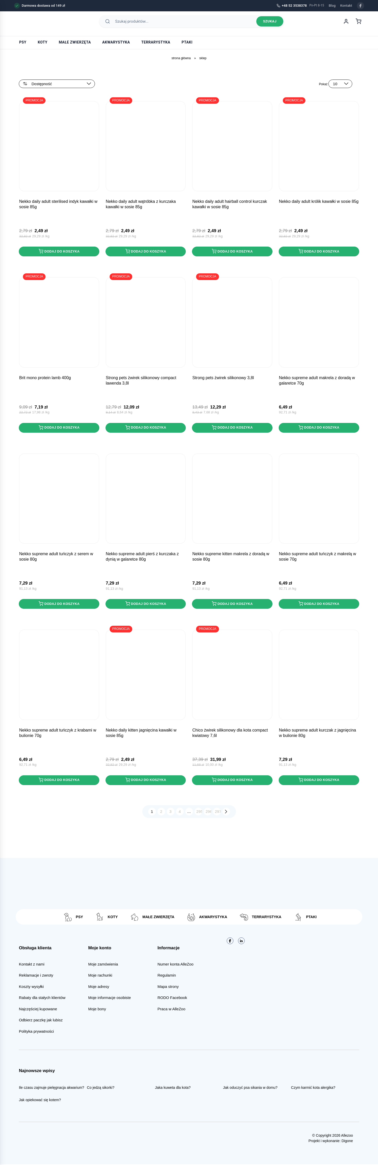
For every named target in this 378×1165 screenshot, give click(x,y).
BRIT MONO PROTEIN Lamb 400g (45, 378)
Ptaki (187, 42)
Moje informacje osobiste (109, 998)
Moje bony (97, 1009)
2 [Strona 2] (161, 812)
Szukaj (269, 24)
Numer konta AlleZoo (175, 965)
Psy (23, 42)
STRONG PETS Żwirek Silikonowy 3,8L (223, 378)
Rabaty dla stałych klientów (42, 998)
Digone (347, 1142)
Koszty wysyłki (31, 987)
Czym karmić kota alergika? (313, 1088)
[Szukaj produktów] (185, 24)
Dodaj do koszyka (59, 251)
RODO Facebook (172, 998)
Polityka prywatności (36, 1032)
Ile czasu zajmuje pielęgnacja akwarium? (51, 1088)
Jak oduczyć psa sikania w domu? (250, 1088)
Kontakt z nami (31, 965)
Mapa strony (168, 987)
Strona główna (181, 58)
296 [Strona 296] (209, 812)
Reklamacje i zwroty (36, 976)
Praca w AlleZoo (171, 1009)
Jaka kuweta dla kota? (173, 1088)
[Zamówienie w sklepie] (57, 84)
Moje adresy (98, 987)
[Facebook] (360, 5)
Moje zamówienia (103, 965)
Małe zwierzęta (75, 42)
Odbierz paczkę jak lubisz (41, 1021)
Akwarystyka (116, 42)
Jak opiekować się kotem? (40, 1101)
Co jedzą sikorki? (101, 1088)
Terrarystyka (155, 42)
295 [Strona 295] (199, 812)
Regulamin (166, 976)
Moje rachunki (100, 976)
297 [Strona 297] (218, 812)
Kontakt (346, 5)
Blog (332, 5)
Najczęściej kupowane (38, 1009)
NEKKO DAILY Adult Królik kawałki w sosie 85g (318, 201)
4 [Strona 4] (180, 812)
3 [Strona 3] (170, 812)
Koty (43, 42)
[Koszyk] (358, 23)
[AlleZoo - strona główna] (32, 23)
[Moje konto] (346, 23)
